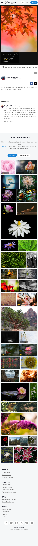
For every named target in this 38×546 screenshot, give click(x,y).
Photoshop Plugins (8, 502)
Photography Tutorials (9, 499)
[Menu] (2, 2)
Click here (4, 146)
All (12, 155)
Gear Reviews (6, 475)
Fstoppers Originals (8, 477)
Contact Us (5, 512)
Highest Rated (24, 155)
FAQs (3, 516)
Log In (27, 2)
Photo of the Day (7, 487)
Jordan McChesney (12, 77)
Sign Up (34, 2)
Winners (5, 67)
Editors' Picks (6, 484)
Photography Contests (9, 492)
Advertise (5, 514)
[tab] (12, 155)
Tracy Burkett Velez (9, 105)
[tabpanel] (19, 311)
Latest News (6, 472)
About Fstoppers (7, 509)
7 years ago (18, 105)
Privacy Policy (13, 529)
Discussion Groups (8, 489)
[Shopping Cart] (23, 2)
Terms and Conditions (22, 529)
